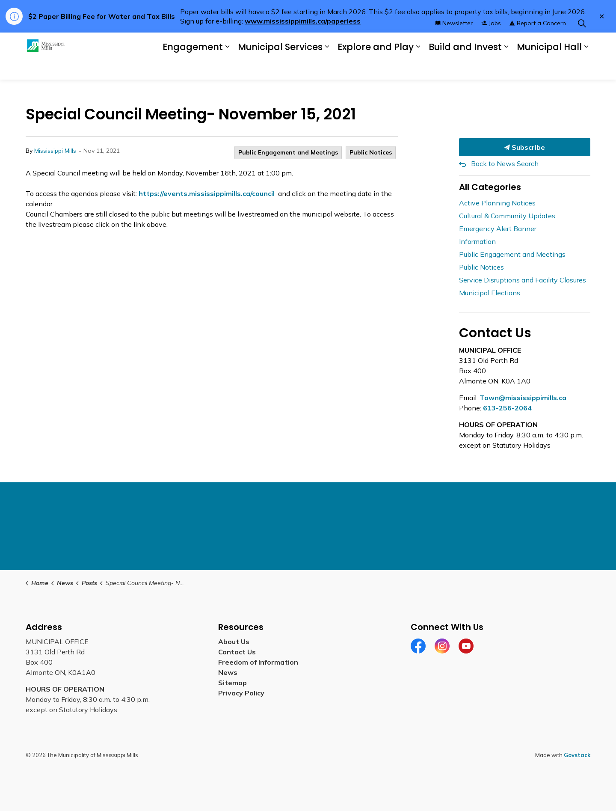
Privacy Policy (241, 693)
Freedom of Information (258, 662)
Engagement (193, 68)
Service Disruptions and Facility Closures (522, 280)
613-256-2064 (507, 408)
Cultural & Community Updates (507, 215)
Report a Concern (537, 44)
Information (477, 241)
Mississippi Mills (55, 150)
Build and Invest (465, 68)
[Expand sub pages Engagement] (227, 68)
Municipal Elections (489, 292)
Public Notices (370, 152)
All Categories (490, 187)
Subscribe (524, 147)
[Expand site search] (581, 44)
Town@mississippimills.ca (523, 397)
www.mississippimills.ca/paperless (303, 21)
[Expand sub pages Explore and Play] (418, 68)
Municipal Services (280, 68)
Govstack (577, 755)
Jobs (491, 44)
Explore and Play (376, 68)
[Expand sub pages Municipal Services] (327, 68)
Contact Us (237, 652)
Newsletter (454, 44)
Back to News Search (505, 163)
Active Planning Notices (497, 203)
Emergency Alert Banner (497, 228)
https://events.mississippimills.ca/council (207, 193)
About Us (233, 641)
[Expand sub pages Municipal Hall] (586, 68)
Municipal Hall (549, 68)
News (227, 672)
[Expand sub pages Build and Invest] (506, 68)
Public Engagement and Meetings (288, 152)
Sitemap (232, 682)
